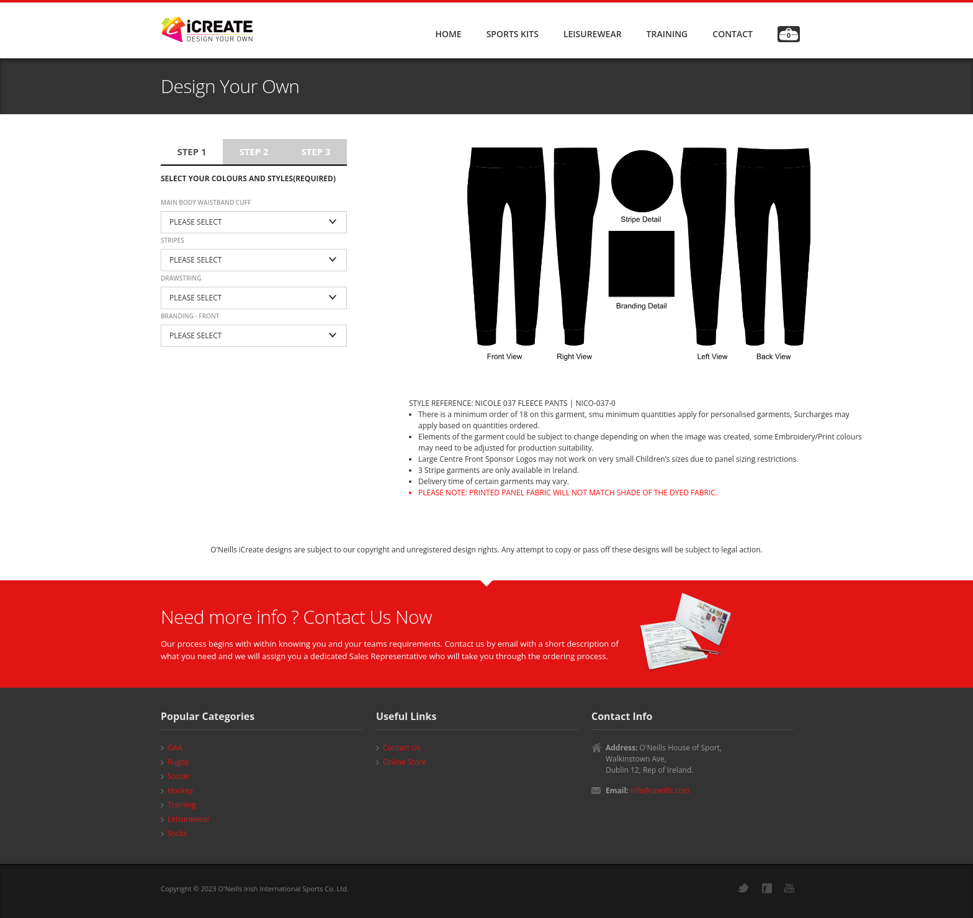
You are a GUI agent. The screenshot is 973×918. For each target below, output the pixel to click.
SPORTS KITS (512, 34)
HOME (448, 34)
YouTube (789, 888)
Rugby (178, 762)
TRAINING (667, 34)
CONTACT (732, 34)
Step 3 (315, 151)
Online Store (404, 762)
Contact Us (402, 747)
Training (181, 804)
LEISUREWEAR (592, 34)
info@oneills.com (660, 790)
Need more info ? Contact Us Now (296, 616)
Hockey (180, 790)
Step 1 (191, 151)
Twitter (743, 888)
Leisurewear (189, 819)
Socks (177, 833)
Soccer (179, 776)
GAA (175, 747)
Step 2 (253, 151)
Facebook (767, 888)
